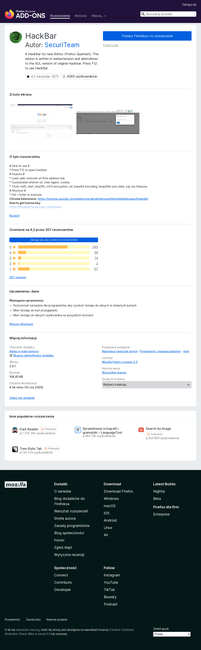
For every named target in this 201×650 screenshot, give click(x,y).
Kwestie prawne (56, 619)
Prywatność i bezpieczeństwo (160, 351)
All (106, 535)
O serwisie (62, 491)
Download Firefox (118, 491)
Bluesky (110, 597)
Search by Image (158, 429)
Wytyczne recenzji (69, 555)
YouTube (111, 582)
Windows (111, 498)
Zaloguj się (189, 4)
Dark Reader (29, 429)
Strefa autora (65, 518)
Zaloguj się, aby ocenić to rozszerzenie (53, 239)
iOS (106, 513)
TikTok (109, 590)
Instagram (112, 575)
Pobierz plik (110, 45)
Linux (108, 528)
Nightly (159, 491)
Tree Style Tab (31, 449)
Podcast (111, 604)
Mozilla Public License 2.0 (120, 362)
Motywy (81, 16)
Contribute (63, 582)
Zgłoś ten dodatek (22, 398)
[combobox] (168, 14)
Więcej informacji (21, 324)
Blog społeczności (69, 533)
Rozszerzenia (60, 16)
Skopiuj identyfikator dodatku (31, 355)
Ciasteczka (33, 619)
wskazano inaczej (27, 629)
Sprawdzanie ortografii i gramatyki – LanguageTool (102, 430)
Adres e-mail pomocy (24, 351)
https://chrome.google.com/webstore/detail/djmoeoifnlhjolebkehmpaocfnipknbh (93, 198)
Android (110, 520)
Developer (62, 590)
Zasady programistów (72, 526)
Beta (157, 498)
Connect (61, 575)
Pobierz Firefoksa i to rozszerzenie (147, 36)
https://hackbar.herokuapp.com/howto (35, 207)
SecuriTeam (62, 45)
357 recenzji (17, 277)
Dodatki (61, 484)
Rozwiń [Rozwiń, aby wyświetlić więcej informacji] (14, 215)
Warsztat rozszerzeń (71, 511)
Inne (186, 351)
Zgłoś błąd (63, 547)
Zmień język (161, 628)
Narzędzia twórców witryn (120, 351)
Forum (59, 540)
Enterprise (161, 514)
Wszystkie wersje (114, 372)
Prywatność (12, 619)
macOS (110, 506)
